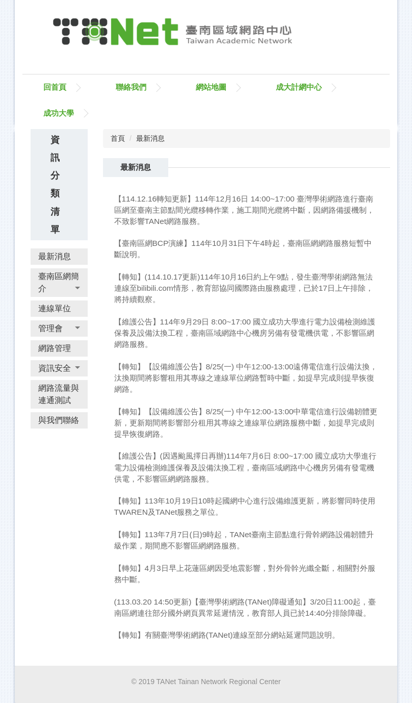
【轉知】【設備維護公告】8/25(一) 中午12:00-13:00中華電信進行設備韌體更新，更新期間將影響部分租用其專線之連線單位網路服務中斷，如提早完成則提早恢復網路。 (246, 422)
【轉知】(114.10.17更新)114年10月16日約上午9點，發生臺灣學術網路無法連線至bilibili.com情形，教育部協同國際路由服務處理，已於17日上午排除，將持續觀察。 (243, 288)
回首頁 (54, 87)
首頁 (118, 138)
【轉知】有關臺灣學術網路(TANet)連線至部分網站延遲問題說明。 (227, 635)
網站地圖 (211, 87)
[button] (59, 282)
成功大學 (58, 113)
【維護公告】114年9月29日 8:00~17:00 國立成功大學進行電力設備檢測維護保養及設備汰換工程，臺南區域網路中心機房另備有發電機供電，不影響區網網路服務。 (245, 332)
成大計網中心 (299, 87)
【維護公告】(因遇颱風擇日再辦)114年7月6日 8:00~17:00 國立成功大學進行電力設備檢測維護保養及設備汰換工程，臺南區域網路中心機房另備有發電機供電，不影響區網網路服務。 (245, 467)
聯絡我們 (131, 87)
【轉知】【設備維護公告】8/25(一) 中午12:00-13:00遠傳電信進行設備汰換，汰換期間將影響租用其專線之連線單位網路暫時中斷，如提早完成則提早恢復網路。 (246, 377)
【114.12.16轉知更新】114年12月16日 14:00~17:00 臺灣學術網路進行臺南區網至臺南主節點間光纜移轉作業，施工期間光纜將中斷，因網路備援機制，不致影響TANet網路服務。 (244, 209)
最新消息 (150, 138)
